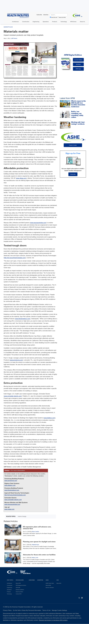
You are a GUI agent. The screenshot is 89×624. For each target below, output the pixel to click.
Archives (78, 64)
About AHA (58, 583)
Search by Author (19, 591)
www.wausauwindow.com (38, 222)
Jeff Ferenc (14, 38)
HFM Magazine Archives (21, 585)
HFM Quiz (78, 69)
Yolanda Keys (35, 544)
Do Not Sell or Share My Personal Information (27, 610)
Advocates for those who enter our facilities (39, 555)
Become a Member (50, 587)
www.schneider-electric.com (12, 396)
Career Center (73, 145)
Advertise (40, 580)
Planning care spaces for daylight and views (39, 542)
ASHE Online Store (50, 583)
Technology (63, 21)
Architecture (15, 21)
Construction (25, 21)
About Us (82, 21)
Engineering (36, 21)
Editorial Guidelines (20, 589)
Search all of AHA (62, 17)
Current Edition (78, 59)
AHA (57, 580)
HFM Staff (18, 587)
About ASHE (48, 585)
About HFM (18, 583)
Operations (46, 21)
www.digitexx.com (49, 418)
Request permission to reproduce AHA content (53, 620)
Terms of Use (46, 610)
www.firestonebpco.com (22, 318)
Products (54, 21)
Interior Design (22, 516)
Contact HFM (18, 593)
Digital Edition (73, 55)
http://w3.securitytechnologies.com (14, 258)
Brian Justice (35, 531)
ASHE (47, 580)
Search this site (54, 17)
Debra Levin (35, 557)
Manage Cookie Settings (59, 610)
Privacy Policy (7, 610)
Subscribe (73, 174)
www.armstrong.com (16, 360)
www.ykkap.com (21, 178)
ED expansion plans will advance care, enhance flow (37, 528)
